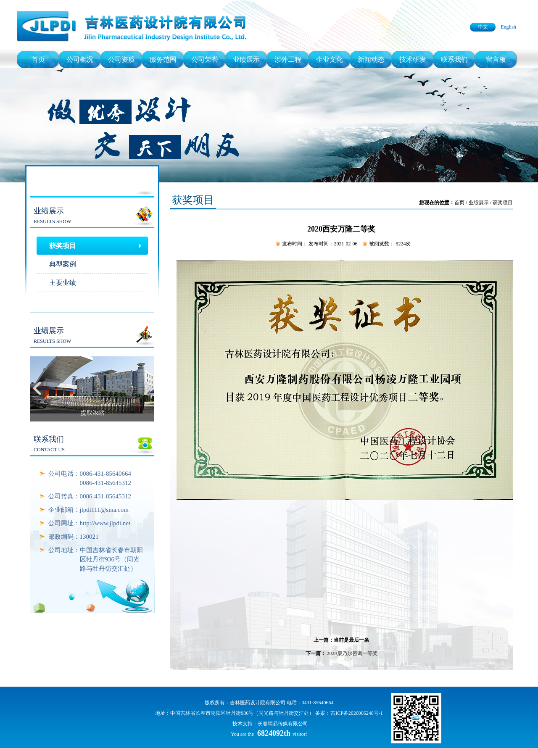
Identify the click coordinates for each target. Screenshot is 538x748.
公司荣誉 (204, 59)
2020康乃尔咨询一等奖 (352, 653)
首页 (38, 59)
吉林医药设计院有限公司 (257, 703)
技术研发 (412, 59)
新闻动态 (371, 59)
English (508, 27)
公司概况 (79, 59)
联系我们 (454, 59)
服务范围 (163, 59)
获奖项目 (62, 245)
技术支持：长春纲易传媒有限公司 (270, 724)
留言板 (496, 59)
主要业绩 (62, 282)
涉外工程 (287, 59)
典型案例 (62, 264)
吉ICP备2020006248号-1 (356, 713)
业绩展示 (246, 59)
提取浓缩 (92, 413)
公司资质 (121, 59)
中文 (483, 27)
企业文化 (329, 59)
